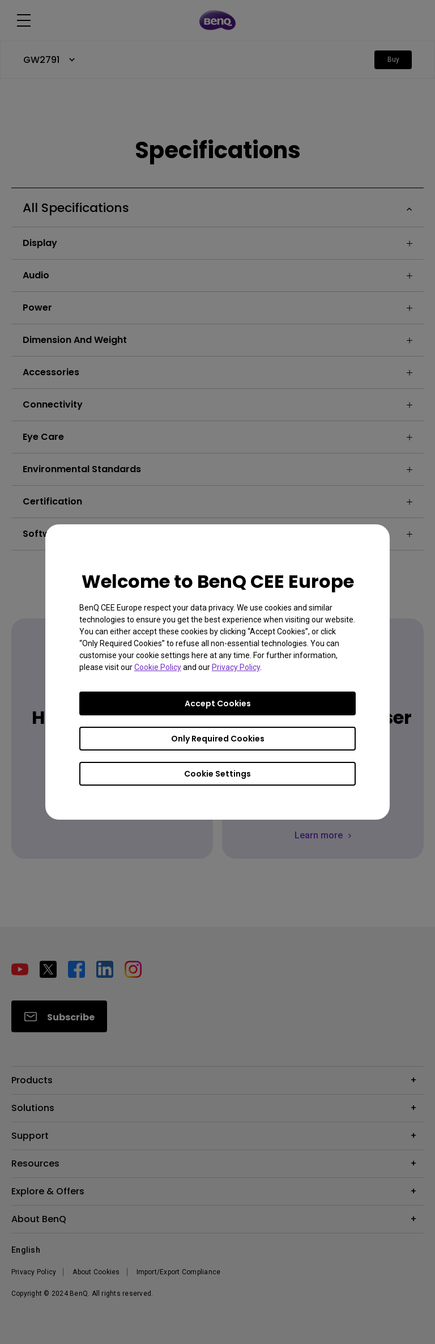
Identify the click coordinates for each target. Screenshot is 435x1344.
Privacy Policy (236, 667)
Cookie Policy (157, 667)
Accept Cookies (218, 703)
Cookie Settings (217, 773)
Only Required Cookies (218, 738)
